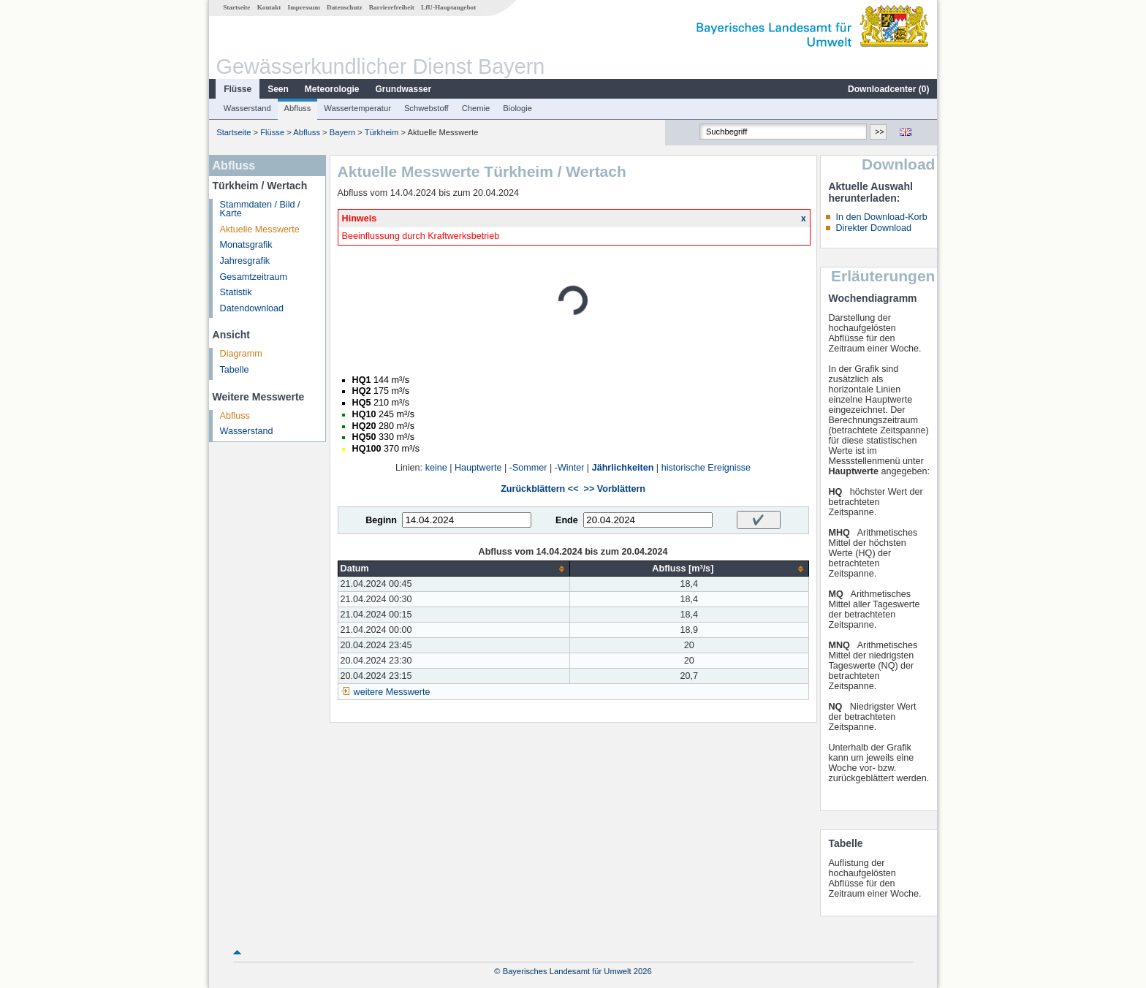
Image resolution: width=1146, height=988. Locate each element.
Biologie (517, 108)
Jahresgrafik (245, 261)
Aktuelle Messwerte (260, 229)
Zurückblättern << (539, 489)
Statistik (236, 292)
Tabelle (234, 370)
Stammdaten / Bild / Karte (260, 209)
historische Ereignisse (706, 468)
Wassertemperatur (357, 108)
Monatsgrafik (246, 245)
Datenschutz (345, 7)
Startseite (236, 7)
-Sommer (528, 468)
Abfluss (297, 108)
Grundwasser (404, 89)
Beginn (381, 520)
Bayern (342, 132)
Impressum (304, 7)
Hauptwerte (478, 468)
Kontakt (269, 7)
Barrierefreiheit (391, 7)
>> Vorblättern (614, 489)
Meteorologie (332, 89)
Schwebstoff (426, 108)
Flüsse (237, 89)
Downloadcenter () (888, 89)
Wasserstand (247, 108)
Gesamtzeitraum (253, 277)
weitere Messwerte (392, 692)
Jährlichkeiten (623, 468)
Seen (278, 89)
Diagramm (241, 354)
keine (436, 468)
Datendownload (252, 308)
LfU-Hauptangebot (448, 7)
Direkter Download (873, 228)
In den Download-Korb (881, 217)
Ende (566, 520)
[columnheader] (454, 569)
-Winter (570, 468)
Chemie (476, 108)
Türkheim (382, 132)
